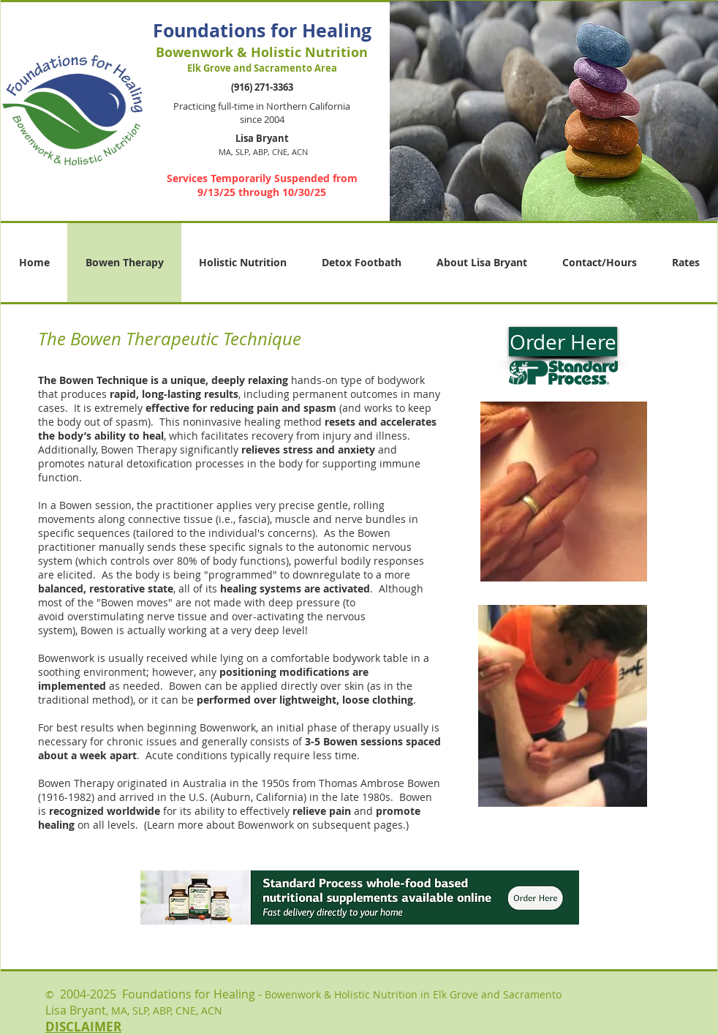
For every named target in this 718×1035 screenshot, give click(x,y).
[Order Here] (563, 341)
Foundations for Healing (262, 30)
